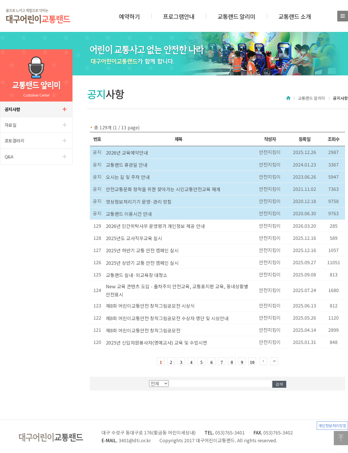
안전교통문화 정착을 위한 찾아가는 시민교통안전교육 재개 (163, 189)
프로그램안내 (178, 16)
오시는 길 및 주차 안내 (128, 176)
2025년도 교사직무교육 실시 (134, 238)
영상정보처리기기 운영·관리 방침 (139, 201)
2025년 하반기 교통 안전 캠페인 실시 (142, 250)
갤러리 (14, 140)
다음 (263, 361)
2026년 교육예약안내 (127, 152)
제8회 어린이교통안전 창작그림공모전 (143, 330)
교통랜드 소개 (294, 16)
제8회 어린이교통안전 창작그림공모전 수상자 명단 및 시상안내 (167, 318)
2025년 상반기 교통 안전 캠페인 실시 (142, 262)
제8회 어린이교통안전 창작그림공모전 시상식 (150, 305)
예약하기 (129, 16)
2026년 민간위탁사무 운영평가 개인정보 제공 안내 (155, 225)
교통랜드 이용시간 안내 (129, 213)
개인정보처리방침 (332, 425)
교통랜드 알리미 (236, 16)
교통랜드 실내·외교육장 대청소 (136, 274)
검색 (279, 384)
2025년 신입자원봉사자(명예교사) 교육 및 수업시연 (156, 342)
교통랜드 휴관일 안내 (126, 164)
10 (252, 362)
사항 (12, 109)
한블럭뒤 (274, 361)
